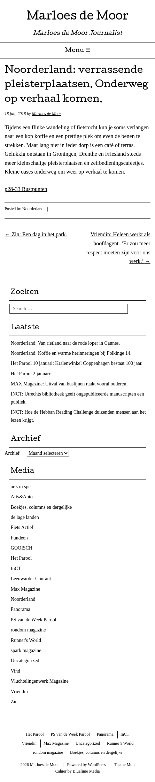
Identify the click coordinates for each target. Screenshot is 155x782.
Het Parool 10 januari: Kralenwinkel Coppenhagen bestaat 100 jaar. (76, 363)
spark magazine (26, 650)
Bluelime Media (86, 771)
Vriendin (19, 691)
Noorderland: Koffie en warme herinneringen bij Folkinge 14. (71, 353)
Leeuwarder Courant (31, 578)
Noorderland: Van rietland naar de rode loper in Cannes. (65, 343)
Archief (12, 453)
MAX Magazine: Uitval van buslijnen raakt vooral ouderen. (69, 383)
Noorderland (33, 208)
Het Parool (21, 558)
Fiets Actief (22, 527)
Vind (15, 671)
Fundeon (19, 537)
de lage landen (25, 517)
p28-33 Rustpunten (26, 189)
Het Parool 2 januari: (31, 373)
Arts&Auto (22, 496)
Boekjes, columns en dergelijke (41, 507)
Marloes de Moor (77, 17)
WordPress (97, 764)
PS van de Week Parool (33, 619)
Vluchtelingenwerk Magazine (40, 681)
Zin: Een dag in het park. (36, 234)
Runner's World (26, 640)
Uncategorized (25, 660)
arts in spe (21, 486)
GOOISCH (21, 548)
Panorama (20, 609)
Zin (14, 701)
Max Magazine (25, 589)
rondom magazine (28, 629)
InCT (16, 568)
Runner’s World (120, 743)
